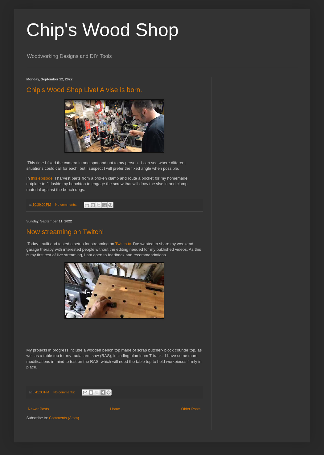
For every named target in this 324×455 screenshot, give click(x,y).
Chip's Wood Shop (103, 29)
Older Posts (191, 409)
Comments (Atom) (64, 418)
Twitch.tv (123, 244)
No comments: (66, 204)
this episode (41, 178)
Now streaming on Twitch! (65, 232)
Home (115, 409)
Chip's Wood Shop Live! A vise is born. (84, 90)
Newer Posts (38, 409)
